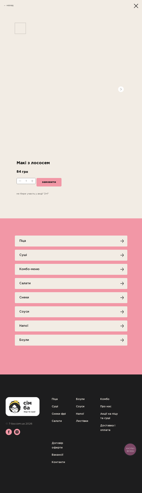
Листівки (82, 421)
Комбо (104, 399)
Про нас (105, 406)
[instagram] (17, 434)
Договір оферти (57, 445)
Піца (55, 399)
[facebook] (9, 434)
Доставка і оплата (107, 427)
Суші (55, 406)
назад (10, 5)
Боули (80, 399)
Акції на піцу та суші (109, 416)
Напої (80, 414)
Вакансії (57, 455)
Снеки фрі (59, 414)
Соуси (80, 406)
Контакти (58, 462)
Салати (57, 421)
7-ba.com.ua (17, 424)
